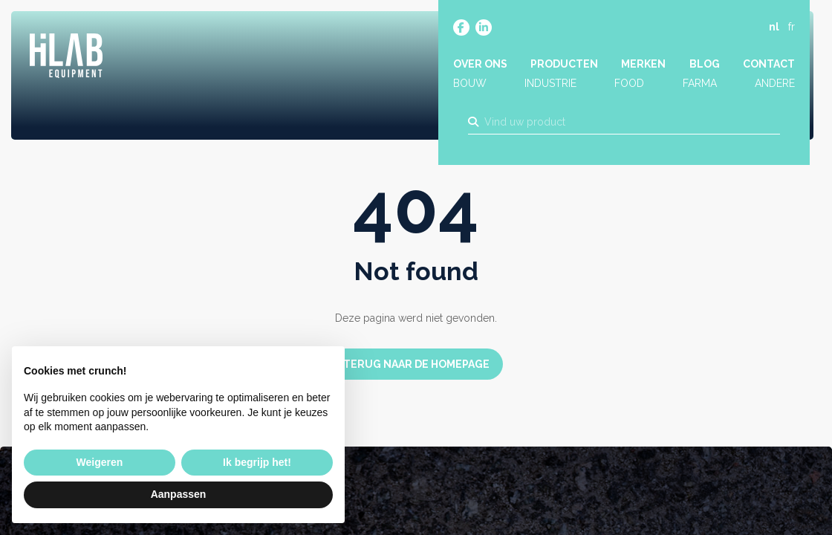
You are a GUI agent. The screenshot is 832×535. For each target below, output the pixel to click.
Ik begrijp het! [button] (257, 462)
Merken (643, 65)
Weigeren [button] (100, 462)
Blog (704, 65)
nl (774, 27)
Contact (769, 65)
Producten (564, 65)
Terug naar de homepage (416, 364)
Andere (775, 84)
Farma (700, 84)
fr (791, 27)
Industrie (550, 84)
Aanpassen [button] (179, 494)
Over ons (480, 65)
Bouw (470, 84)
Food (629, 84)
